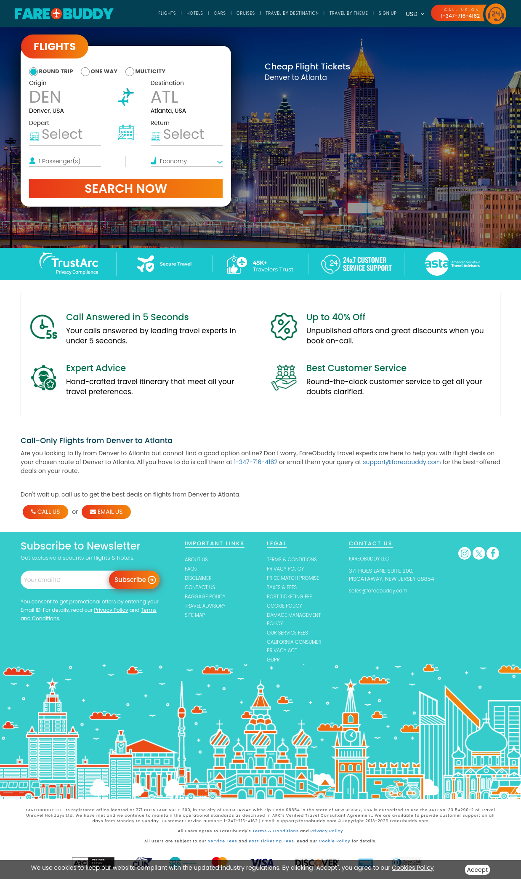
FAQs (191, 569)
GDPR (274, 663)
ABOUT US (197, 559)
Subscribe (130, 579)
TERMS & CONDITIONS (294, 559)
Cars (197, 13)
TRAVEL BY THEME (340, 13)
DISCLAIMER (200, 579)
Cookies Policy (412, 867)
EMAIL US (106, 511)
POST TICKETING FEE (292, 598)
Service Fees (223, 843)
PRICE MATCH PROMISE (296, 579)
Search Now (126, 188)
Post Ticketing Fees (272, 843)
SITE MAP (196, 617)
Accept (477, 870)
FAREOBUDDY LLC (371, 559)
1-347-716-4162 (459, 16)
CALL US (45, 511)
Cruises (226, 13)
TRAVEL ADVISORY (207, 607)
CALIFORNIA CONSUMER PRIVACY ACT (297, 648)
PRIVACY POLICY (287, 569)
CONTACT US (201, 588)
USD (412, 14)
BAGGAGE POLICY (207, 598)
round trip (58, 71)
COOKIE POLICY (286, 607)
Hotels (170, 13)
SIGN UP (383, 13)
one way (113, 71)
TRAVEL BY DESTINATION (277, 13)
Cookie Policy (333, 843)
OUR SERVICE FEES (290, 635)
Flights (140, 13)
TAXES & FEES (283, 588)
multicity (165, 71)
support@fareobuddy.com (402, 462)
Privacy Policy (111, 609)
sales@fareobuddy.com (381, 591)
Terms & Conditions (276, 833)
